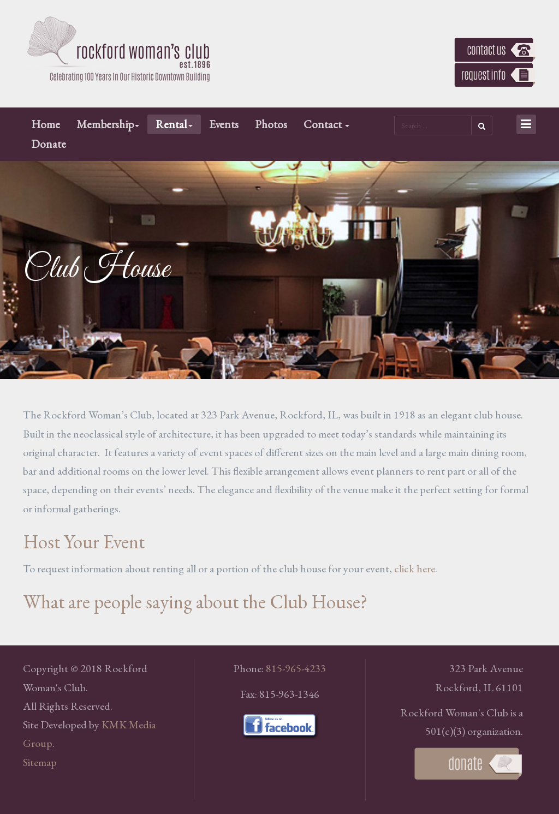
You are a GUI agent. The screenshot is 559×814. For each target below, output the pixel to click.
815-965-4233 (296, 668)
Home (45, 124)
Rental (174, 124)
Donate (48, 143)
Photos (271, 124)
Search (481, 125)
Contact (326, 124)
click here (414, 568)
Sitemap (40, 762)
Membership (107, 124)
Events (224, 124)
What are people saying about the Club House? (195, 601)
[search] (432, 125)
